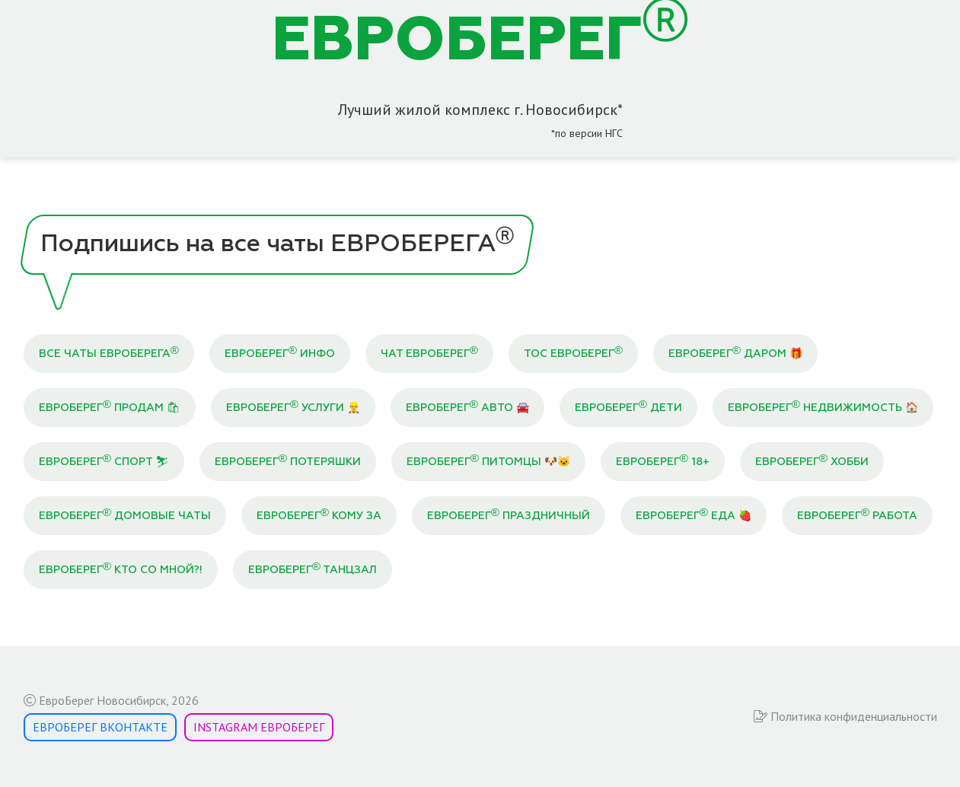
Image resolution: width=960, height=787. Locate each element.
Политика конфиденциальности (845, 716)
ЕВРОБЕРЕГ (480, 41)
